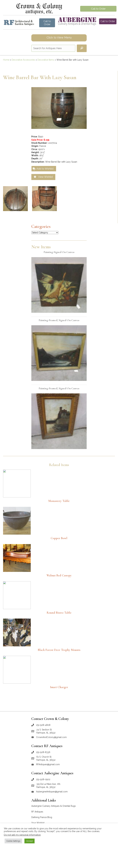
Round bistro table (59, 613)
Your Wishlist (37, 823)
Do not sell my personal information (22, 834)
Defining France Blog (41, 817)
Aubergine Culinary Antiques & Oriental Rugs (53, 806)
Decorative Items (45, 60)
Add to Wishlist (43, 168)
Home (6, 60)
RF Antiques (37, 811)
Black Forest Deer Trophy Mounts (59, 650)
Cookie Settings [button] (13, 841)
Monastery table (59, 501)
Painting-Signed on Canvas (59, 252)
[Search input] (53, 48)
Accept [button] (29, 841)
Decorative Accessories (23, 60)
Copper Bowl (59, 538)
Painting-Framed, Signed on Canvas (59, 320)
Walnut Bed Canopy (59, 575)
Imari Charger (59, 687)
